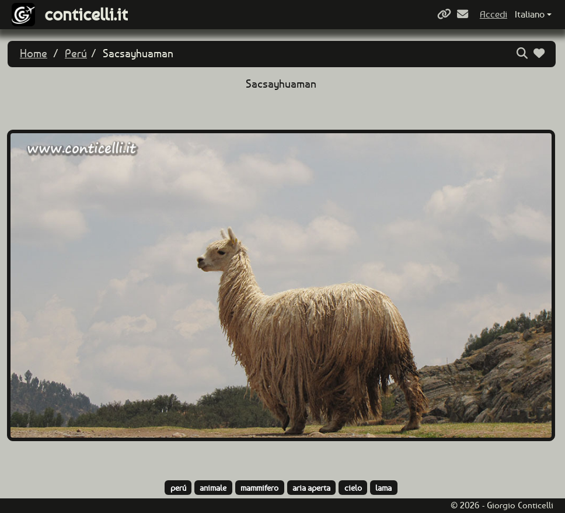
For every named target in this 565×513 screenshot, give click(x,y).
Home (33, 53)
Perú (76, 53)
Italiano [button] (530, 14)
